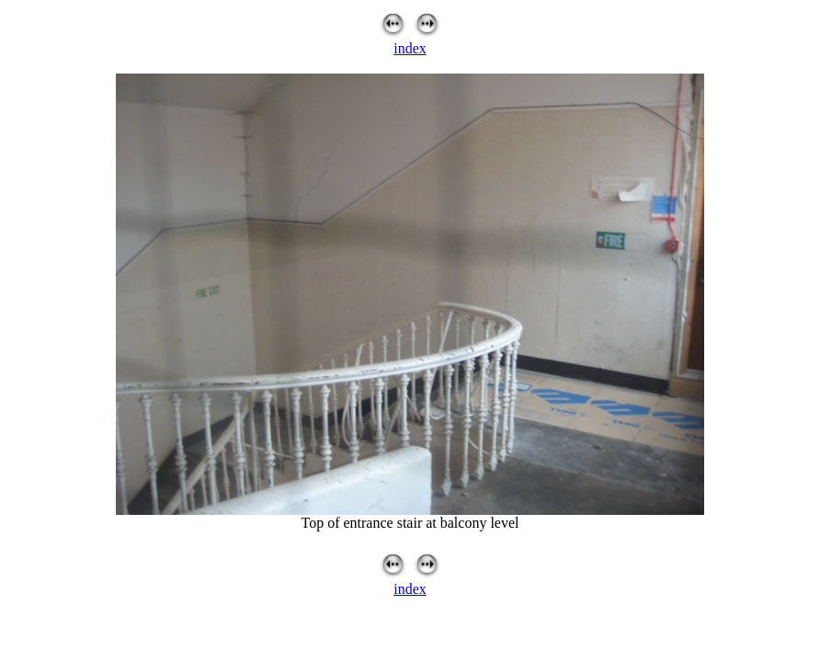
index (410, 48)
